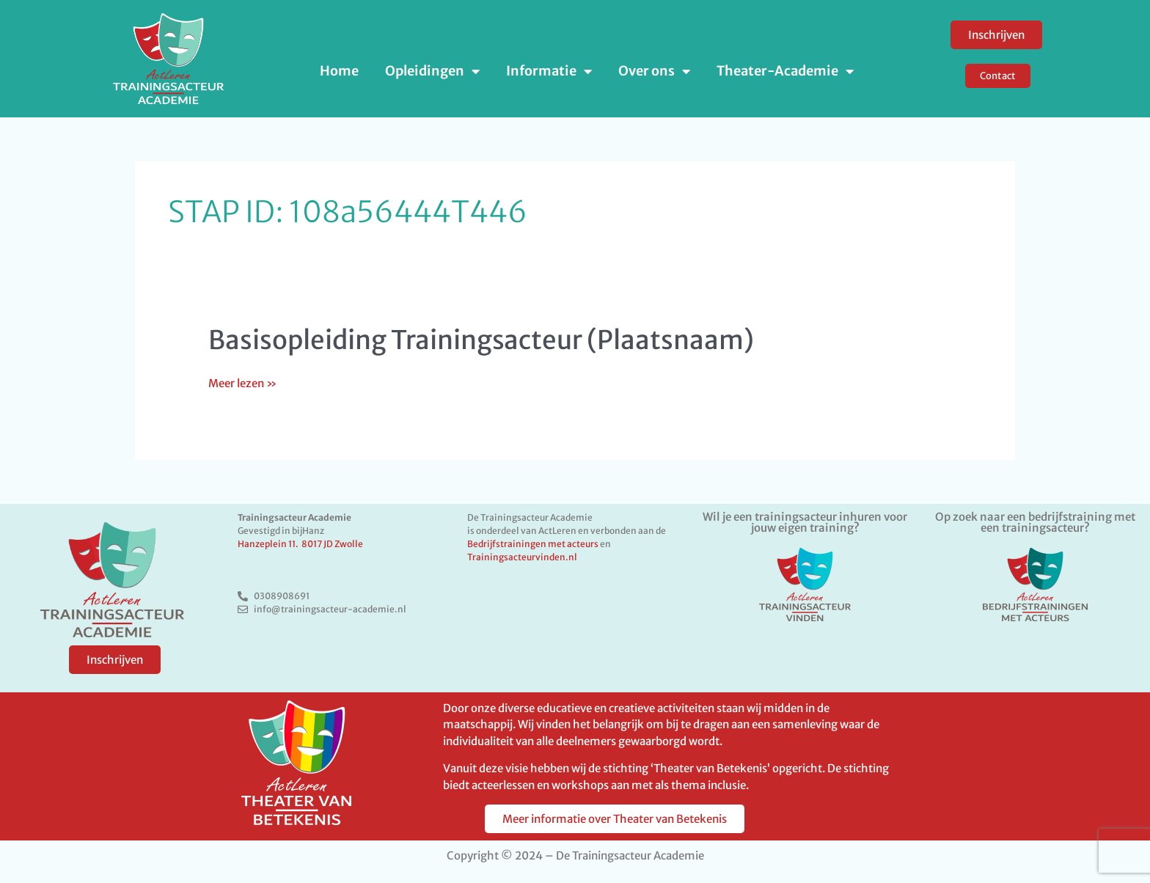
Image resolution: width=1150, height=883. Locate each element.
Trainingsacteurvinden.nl (522, 557)
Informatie (549, 71)
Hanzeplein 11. (269, 543)
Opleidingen (432, 71)
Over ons (654, 71)
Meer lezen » (242, 382)
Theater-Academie (785, 71)
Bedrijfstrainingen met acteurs (532, 543)
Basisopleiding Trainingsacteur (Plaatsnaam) (481, 340)
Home (339, 70)
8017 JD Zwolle (332, 543)
